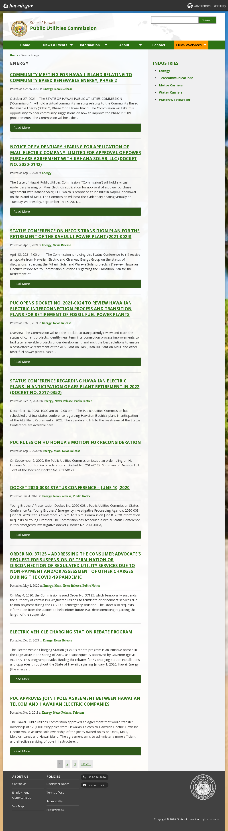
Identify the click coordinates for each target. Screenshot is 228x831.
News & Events (55, 45)
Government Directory (210, 6)
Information (90, 45)
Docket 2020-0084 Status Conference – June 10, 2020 (70, 487)
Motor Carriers (171, 85)
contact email (96, 785)
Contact (158, 45)
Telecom (78, 713)
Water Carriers (171, 92)
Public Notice (83, 401)
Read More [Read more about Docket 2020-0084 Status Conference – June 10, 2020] (22, 535)
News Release (63, 89)
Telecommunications (176, 78)
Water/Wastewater (174, 100)
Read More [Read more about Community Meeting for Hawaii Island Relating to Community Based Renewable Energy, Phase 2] (22, 127)
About (124, 45)
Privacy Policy (55, 810)
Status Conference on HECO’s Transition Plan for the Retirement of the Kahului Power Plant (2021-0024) (75, 233)
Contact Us (19, 784)
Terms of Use (56, 792)
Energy (48, 89)
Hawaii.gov (18, 6)
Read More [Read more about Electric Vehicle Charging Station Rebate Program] (22, 679)
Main (57, 451)
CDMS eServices (189, 45)
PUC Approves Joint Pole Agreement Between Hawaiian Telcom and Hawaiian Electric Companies (75, 701)
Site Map (18, 806)
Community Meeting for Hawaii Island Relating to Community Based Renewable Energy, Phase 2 (71, 77)
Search (207, 20)
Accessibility (55, 801)
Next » (86, 764)
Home (25, 45)
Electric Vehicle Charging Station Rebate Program (71, 632)
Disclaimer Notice (58, 784)
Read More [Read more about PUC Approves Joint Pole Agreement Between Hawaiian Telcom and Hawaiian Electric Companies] (22, 751)
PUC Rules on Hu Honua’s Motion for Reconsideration (75, 442)
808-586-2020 (97, 777)
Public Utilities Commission (63, 28)
